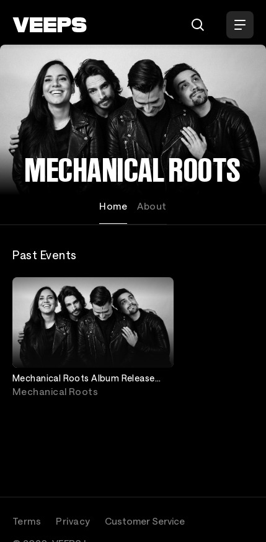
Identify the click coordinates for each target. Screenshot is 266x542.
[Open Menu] (240, 24)
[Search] (197, 24)
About (151, 205)
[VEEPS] (49, 24)
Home (113, 205)
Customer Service (145, 520)
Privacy (73, 520)
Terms (26, 520)
